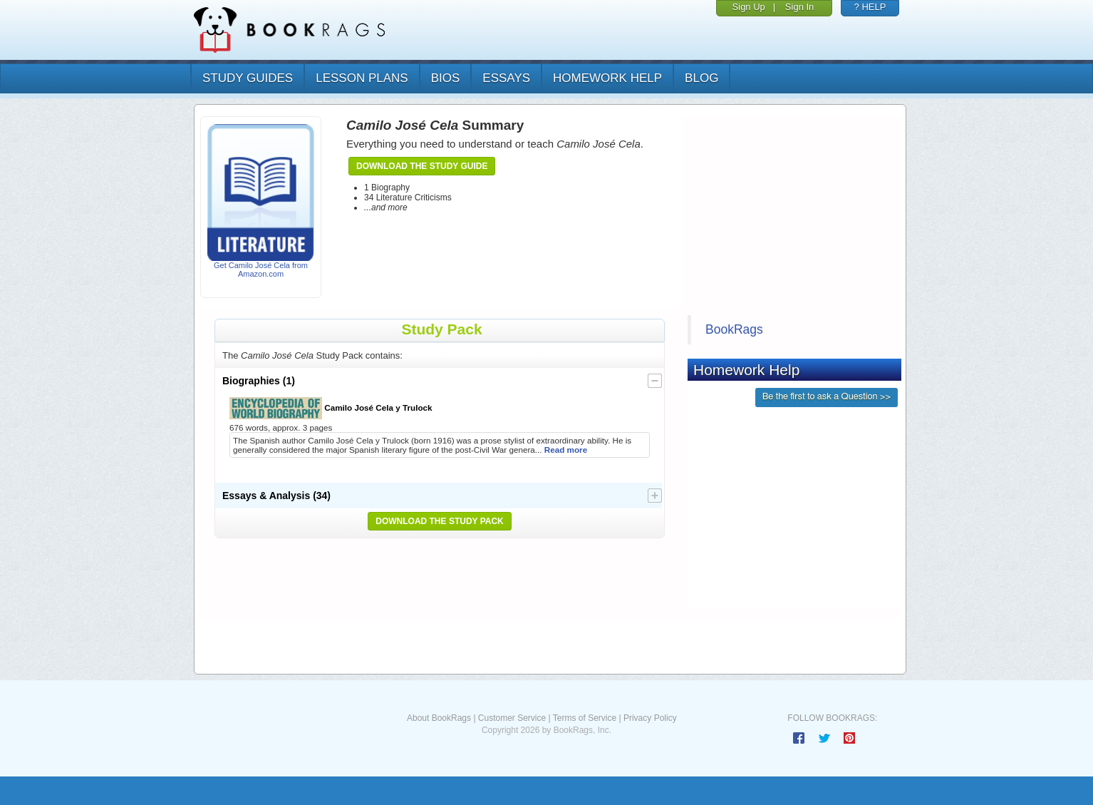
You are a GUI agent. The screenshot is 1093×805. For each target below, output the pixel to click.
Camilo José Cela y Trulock (330, 408)
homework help (607, 78)
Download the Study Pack (439, 521)
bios (445, 78)
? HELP (870, 6)
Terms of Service (584, 718)
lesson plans (362, 78)
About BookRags (439, 718)
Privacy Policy (650, 718)
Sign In (799, 6)
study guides (247, 78)
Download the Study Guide (421, 166)
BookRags (734, 329)
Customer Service (512, 718)
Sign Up (748, 6)
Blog (701, 78)
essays (506, 78)
